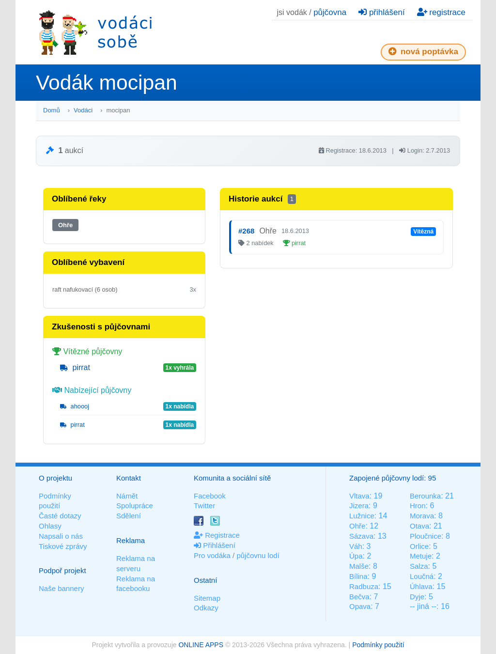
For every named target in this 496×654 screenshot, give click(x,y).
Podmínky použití (378, 645)
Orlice (419, 546)
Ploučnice (425, 536)
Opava (360, 606)
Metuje (421, 556)
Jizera (359, 505)
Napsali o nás (61, 536)
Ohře (65, 225)
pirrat (75, 367)
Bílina (358, 576)
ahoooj (74, 406)
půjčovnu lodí (257, 555)
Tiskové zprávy (63, 546)
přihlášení (381, 12)
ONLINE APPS (200, 645)
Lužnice (361, 516)
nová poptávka (423, 51)
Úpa (356, 556)
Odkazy (206, 608)
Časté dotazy (60, 516)
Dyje (417, 596)
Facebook (210, 496)
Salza (419, 566)
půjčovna (329, 12)
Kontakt (128, 478)
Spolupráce (134, 505)
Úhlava (421, 586)
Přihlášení (214, 545)
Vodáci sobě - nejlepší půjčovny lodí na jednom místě (95, 32)
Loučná (422, 576)
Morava (422, 516)
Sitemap (207, 598)
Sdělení (128, 516)
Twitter (204, 505)
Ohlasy (50, 526)
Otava (419, 526)
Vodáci (83, 110)
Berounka (425, 496)
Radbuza (363, 586)
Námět (127, 496)
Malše (359, 566)
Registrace (217, 535)
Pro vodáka (212, 555)
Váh (355, 546)
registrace (441, 12)
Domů (51, 110)
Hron (418, 505)
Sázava (361, 536)
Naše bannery (61, 588)
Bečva (359, 596)
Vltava (359, 496)
